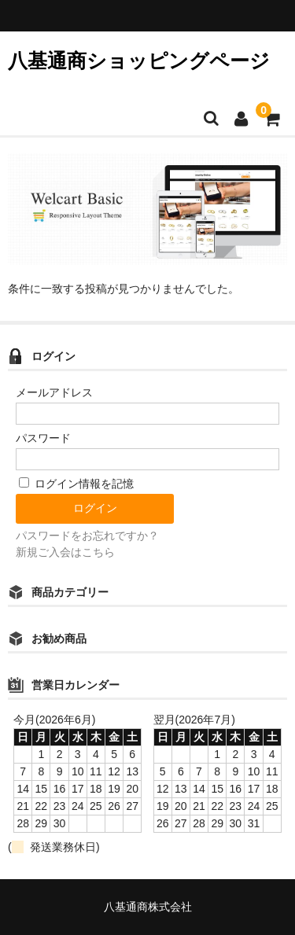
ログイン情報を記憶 (76, 483)
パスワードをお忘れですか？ (87, 535)
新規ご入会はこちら (65, 552)
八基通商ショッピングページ (139, 61)
